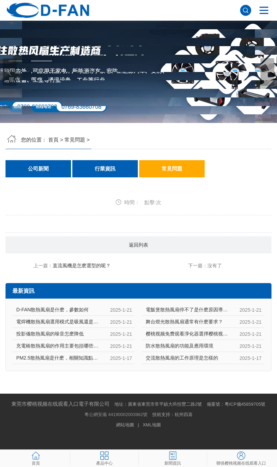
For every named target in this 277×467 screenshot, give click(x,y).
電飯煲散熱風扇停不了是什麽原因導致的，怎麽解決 (201, 309)
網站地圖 (125, 424)
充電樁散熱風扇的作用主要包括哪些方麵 (59, 346)
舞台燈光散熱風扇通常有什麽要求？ (184, 321)
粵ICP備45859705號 (245, 404)
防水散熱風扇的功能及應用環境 (179, 346)
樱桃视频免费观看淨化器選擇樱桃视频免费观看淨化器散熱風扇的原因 (205, 333)
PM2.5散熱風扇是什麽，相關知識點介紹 (59, 358)
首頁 (53, 140)
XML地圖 (152, 424)
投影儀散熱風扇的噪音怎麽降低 (50, 333)
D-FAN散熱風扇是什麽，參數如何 (52, 309)
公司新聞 (38, 169)
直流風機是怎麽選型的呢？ (82, 265)
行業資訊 (105, 169)
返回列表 (138, 245)
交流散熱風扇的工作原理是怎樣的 (182, 358)
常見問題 (74, 140)
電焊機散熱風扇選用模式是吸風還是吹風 (59, 321)
